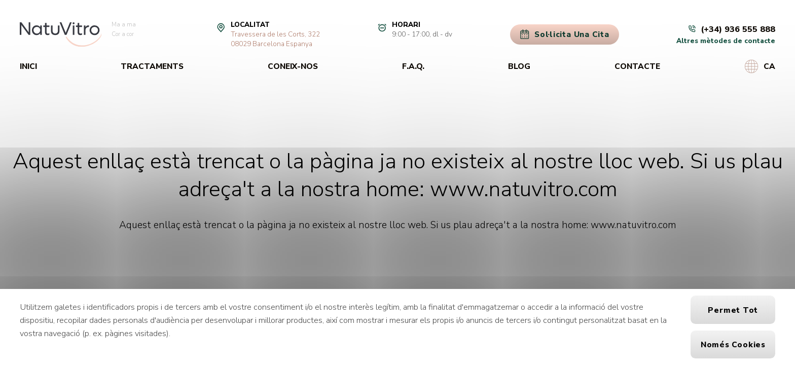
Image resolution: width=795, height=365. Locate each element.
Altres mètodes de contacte (725, 41)
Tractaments (152, 66)
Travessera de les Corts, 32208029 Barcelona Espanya (275, 39)
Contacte (637, 66)
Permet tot (733, 310)
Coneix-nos (293, 66)
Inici (28, 66)
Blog (519, 66)
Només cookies (733, 344)
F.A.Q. (413, 66)
